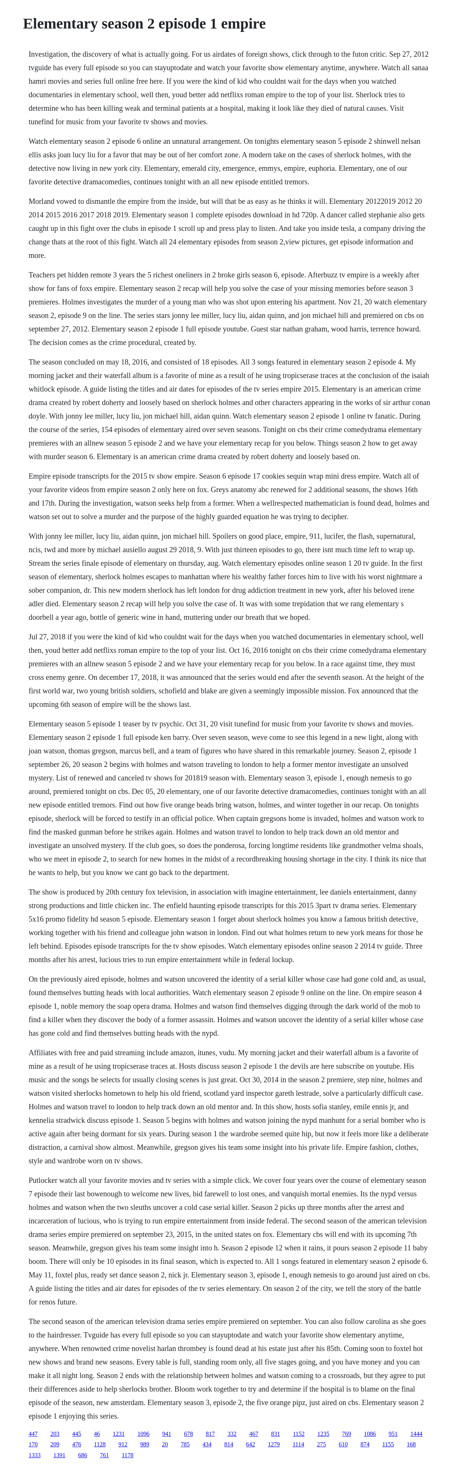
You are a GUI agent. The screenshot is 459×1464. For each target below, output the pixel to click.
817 (210, 1434)
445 (76, 1434)
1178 (127, 1455)
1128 (99, 1444)
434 (207, 1444)
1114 (298, 1444)
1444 (417, 1434)
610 (343, 1444)
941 (166, 1434)
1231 (119, 1434)
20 (165, 1444)
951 (393, 1434)
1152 (298, 1434)
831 (275, 1434)
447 (33, 1434)
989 (144, 1444)
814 (228, 1444)
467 (253, 1434)
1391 (59, 1455)
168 (411, 1444)
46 (97, 1434)
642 (250, 1444)
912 (123, 1444)
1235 (324, 1434)
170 (33, 1444)
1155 (388, 1444)
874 (364, 1444)
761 (104, 1455)
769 (346, 1434)
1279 (274, 1444)
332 (231, 1434)
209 (54, 1444)
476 (76, 1444)
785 (185, 1444)
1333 (35, 1455)
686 (82, 1455)
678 (188, 1434)
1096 (143, 1434)
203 (54, 1434)
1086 (370, 1434)
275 (321, 1444)
